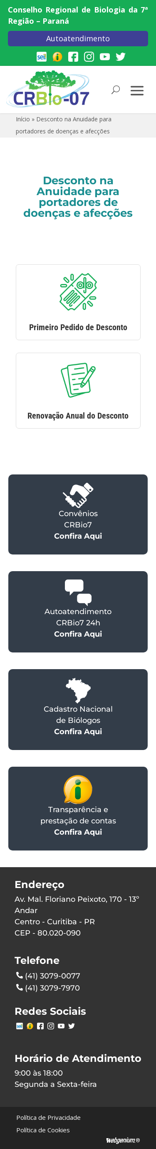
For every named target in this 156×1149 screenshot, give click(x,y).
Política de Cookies (43, 1130)
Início (23, 119)
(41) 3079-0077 (48, 975)
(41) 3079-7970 (48, 987)
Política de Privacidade (48, 1117)
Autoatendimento (78, 38)
